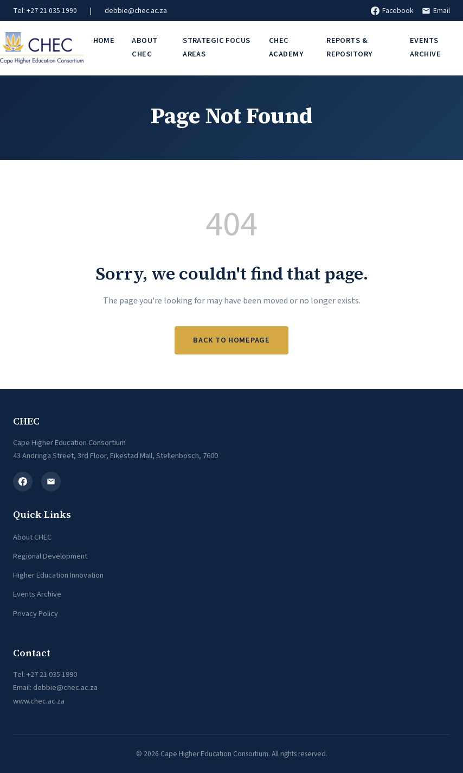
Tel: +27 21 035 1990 (45, 10)
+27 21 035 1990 (52, 674)
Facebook (392, 10)
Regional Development (50, 556)
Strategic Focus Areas (216, 47)
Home (104, 40)
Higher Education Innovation (58, 575)
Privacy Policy (35, 613)
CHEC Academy (286, 47)
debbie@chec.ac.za (136, 10)
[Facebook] (23, 481)
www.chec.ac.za (39, 701)
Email (436, 10)
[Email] (51, 481)
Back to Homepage (231, 340)
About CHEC (144, 47)
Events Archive (37, 594)
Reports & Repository (349, 47)
